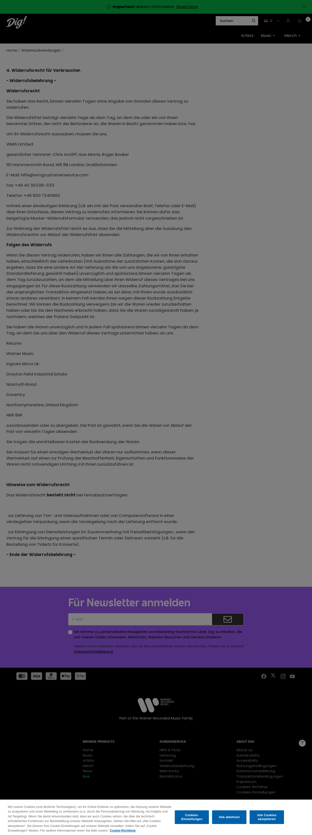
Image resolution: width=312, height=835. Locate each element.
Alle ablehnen (229, 820)
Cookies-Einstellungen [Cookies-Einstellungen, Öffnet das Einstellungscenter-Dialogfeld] (192, 820)
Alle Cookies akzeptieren (266, 820)
